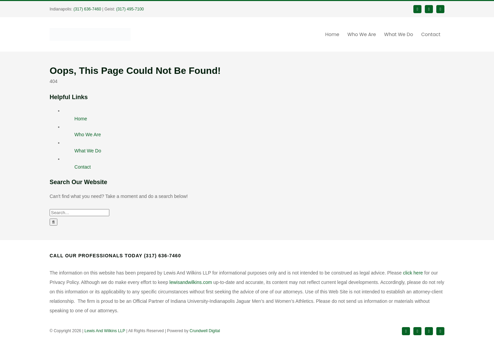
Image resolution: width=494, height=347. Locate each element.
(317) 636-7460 (87, 9)
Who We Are (88, 134)
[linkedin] (440, 9)
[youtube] (440, 331)
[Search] (53, 222)
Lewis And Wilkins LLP (104, 330)
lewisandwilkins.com (190, 282)
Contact (83, 167)
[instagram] (429, 331)
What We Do (88, 150)
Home (81, 118)
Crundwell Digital (205, 330)
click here (413, 273)
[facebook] (417, 9)
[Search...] (79, 212)
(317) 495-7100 (130, 9)
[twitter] (429, 9)
